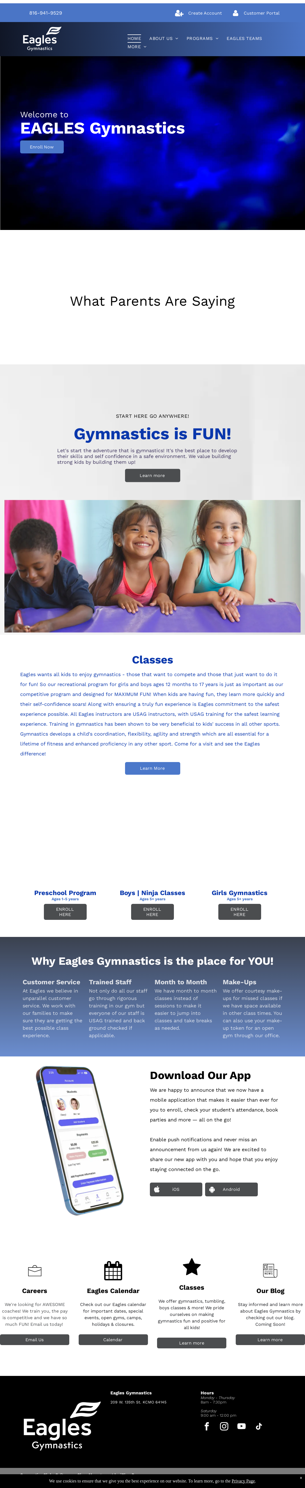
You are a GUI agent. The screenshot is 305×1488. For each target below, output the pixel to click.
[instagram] (224, 1427)
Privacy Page (243, 1481)
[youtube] (241, 1427)
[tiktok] (259, 1427)
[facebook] (207, 1427)
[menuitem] (134, 38)
